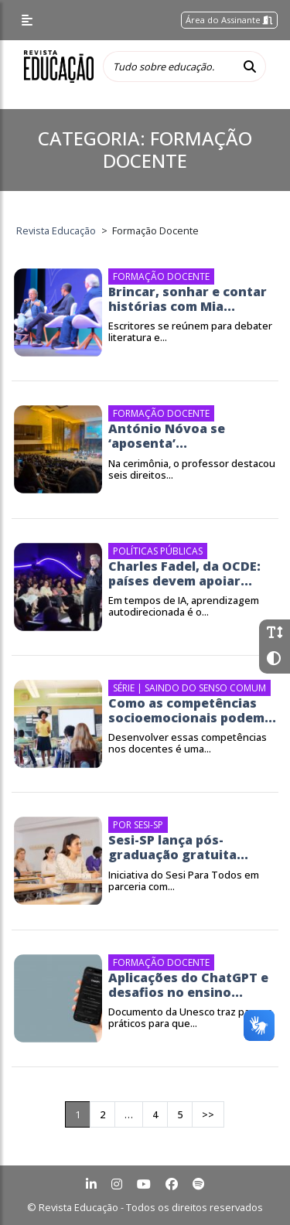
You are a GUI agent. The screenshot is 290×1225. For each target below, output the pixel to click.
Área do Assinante (229, 20)
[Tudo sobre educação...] (168, 66)
